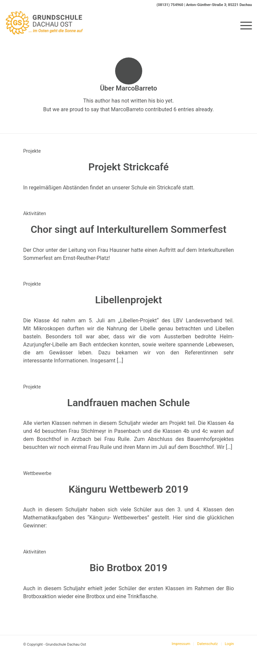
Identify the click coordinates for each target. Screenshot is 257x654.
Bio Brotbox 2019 (128, 568)
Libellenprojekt (128, 300)
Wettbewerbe (37, 473)
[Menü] (243, 25)
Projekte (32, 151)
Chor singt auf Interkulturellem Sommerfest (128, 229)
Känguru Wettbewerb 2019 (128, 489)
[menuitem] (243, 25)
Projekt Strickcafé (128, 167)
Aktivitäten (34, 213)
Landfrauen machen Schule (128, 402)
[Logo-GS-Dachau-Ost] (44, 25)
